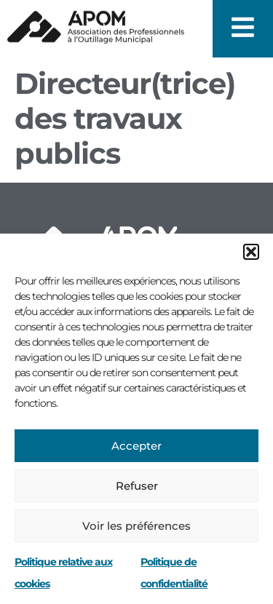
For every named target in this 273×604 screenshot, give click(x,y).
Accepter (136, 446)
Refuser (137, 486)
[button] (251, 252)
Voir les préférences (136, 526)
